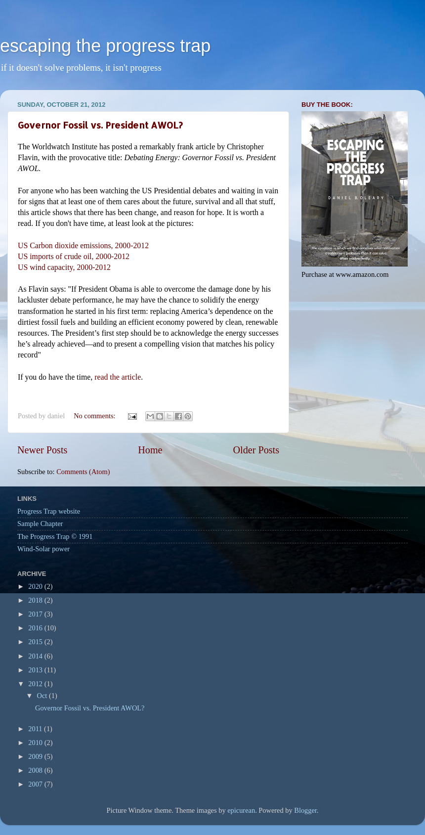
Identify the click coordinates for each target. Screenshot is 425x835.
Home (150, 449)
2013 (36, 670)
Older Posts (256, 449)
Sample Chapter (40, 523)
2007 (36, 784)
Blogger (305, 810)
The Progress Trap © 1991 (54, 536)
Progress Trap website (48, 511)
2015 (36, 642)
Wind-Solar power (43, 549)
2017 (36, 614)
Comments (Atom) (83, 472)
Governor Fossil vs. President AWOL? (100, 125)
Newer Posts (42, 449)
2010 (36, 743)
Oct (43, 696)
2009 (36, 756)
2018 (36, 600)
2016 (36, 628)
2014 (36, 656)
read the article (117, 377)
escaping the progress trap (105, 46)
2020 (36, 586)
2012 (36, 684)
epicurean (241, 810)
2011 (36, 729)
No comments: (95, 416)
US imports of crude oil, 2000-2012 (74, 256)
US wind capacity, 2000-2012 (64, 267)
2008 (36, 770)
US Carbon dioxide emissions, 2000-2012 (83, 245)
